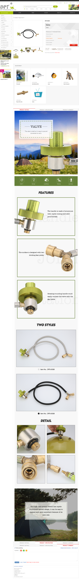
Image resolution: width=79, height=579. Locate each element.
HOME (19, 12)
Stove (27, 8)
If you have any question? (50, 52)
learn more (57, 52)
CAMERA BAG (16, 570)
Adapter (55, 8)
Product (16, 17)
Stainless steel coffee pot (19, 573)
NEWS (33, 12)
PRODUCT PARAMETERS (53, 32)
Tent (37, 8)
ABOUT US (59, 12)
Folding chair (16, 572)
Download (60, 38)
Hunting (32, 8)
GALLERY (46, 12)
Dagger (15, 574)
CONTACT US (72, 12)
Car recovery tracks (18, 576)
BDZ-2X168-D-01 (17, 568)
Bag (50, 8)
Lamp (46, 8)
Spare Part (21, 17)
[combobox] (40, 6)
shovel (15, 575)
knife (41, 8)
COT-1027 (16, 569)
